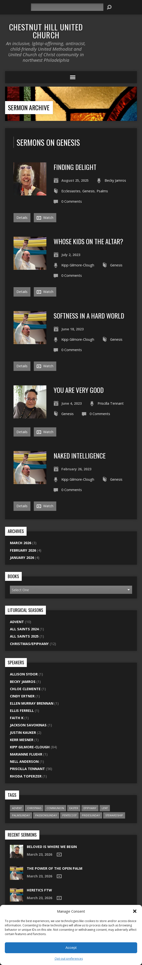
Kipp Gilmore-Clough (77, 265)
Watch (45, 217)
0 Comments (71, 201)
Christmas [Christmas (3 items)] (34, 808)
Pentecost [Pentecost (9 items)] (69, 815)
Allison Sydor (24, 674)
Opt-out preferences (69, 959)
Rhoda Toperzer (26, 776)
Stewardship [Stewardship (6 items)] (114, 815)
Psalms (102, 191)
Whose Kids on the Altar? (88, 241)
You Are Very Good (79, 390)
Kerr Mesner (21, 739)
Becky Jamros (115, 180)
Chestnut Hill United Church (46, 31)
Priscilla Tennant (111, 403)
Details (22, 217)
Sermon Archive (29, 107)
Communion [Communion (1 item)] (55, 808)
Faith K (16, 717)
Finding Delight (75, 167)
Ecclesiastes (70, 191)
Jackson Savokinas (28, 725)
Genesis (88, 191)
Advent (17, 621)
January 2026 (22, 557)
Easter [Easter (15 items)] (73, 808)
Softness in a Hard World (89, 315)
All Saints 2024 (24, 629)
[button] (134, 911)
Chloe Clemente (25, 689)
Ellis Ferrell (22, 710)
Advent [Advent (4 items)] (17, 808)
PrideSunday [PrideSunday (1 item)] (91, 815)
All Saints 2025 (24, 636)
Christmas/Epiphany (29, 643)
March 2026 (20, 543)
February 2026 (23, 550)
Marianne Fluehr (26, 754)
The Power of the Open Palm (54, 868)
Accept (71, 947)
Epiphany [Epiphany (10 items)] (90, 808)
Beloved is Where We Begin (52, 846)
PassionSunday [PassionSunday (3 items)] (46, 815)
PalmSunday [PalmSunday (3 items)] (21, 815)
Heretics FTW (39, 890)
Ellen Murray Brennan (31, 703)
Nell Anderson (24, 761)
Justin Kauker (23, 732)
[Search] (67, 7)
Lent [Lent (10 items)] (105, 808)
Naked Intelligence (80, 455)
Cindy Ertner (22, 696)
